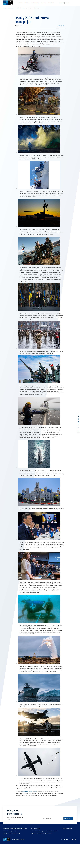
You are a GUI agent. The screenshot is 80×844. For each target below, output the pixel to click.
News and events (35, 3)
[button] (68, 3)
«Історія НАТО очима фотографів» (29, 791)
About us (20, 3)
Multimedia (43, 3)
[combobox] (68, 3)
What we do (26, 3)
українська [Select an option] (60, 26)
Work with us (50, 3)
